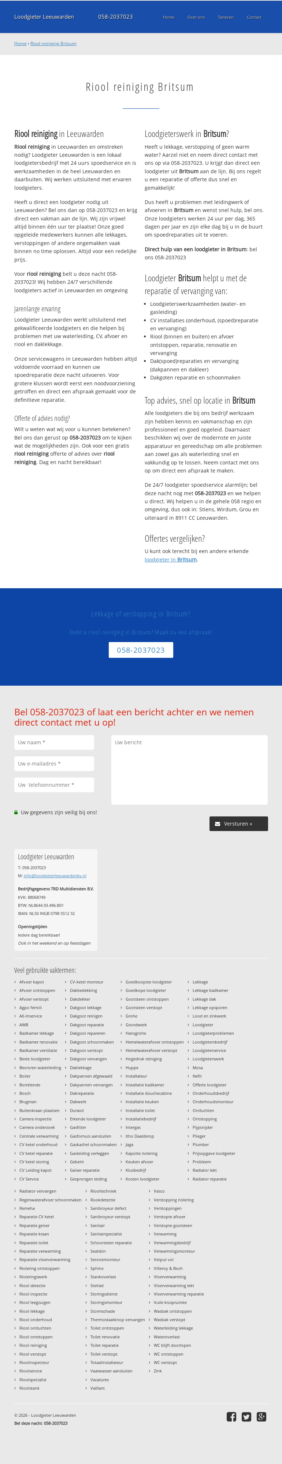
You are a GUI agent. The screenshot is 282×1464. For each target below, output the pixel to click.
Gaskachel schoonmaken (93, 1144)
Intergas (133, 1127)
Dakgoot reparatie (87, 1024)
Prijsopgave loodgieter (214, 1153)
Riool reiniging (33, 1345)
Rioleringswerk (33, 1276)
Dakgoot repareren (87, 1033)
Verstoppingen (168, 1208)
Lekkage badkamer (210, 990)
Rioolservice (30, 1371)
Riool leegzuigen (35, 1302)
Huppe (132, 1067)
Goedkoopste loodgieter (149, 982)
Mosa (198, 1067)
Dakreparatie (82, 1093)
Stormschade (102, 1311)
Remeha (27, 1208)
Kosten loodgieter (142, 1179)
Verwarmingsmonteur (174, 1251)
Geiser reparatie (85, 1170)
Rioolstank (29, 1388)
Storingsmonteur (106, 1302)
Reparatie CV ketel (36, 1216)
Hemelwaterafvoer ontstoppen (155, 1042)
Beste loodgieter (34, 1058)
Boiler (24, 1076)
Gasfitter (78, 1127)
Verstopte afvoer (169, 1216)
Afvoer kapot (31, 982)
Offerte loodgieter (209, 1084)
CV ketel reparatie (36, 1153)
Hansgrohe (136, 1033)
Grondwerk (136, 1024)
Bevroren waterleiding (40, 1067)
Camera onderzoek (37, 1127)
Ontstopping (205, 1119)
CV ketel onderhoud (38, 1144)
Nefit (197, 1076)
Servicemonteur (105, 1259)
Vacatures (99, 1379)
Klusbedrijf (136, 1170)
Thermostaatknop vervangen (117, 1319)
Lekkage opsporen (210, 1007)
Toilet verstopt (104, 1354)
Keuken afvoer (139, 1161)
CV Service (29, 1179)
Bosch (25, 1093)
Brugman (28, 1101)
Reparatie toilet (33, 1242)
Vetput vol (164, 1259)
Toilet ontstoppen (107, 1328)
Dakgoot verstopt (86, 1050)
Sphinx (97, 1268)
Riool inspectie (33, 1294)
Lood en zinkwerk (209, 1016)
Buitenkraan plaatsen (39, 1110)
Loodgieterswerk (208, 1058)
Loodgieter (203, 1024)
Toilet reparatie (104, 1345)
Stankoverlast (103, 1276)
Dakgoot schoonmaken (92, 1042)
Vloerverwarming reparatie (179, 1294)
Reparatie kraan (34, 1234)
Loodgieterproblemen (213, 1033)
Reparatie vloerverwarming (44, 1259)
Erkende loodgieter (88, 1119)
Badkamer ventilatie (38, 1050)
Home (20, 43)
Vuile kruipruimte (170, 1302)
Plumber (201, 1144)
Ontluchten (203, 1110)
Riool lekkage (32, 1311)
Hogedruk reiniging (144, 1058)
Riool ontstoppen (36, 1336)
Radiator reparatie (210, 1179)
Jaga (129, 1144)
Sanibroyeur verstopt (110, 1216)
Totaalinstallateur (106, 1362)
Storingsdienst (104, 1294)
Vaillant (97, 1388)
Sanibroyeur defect (108, 1208)
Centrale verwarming (39, 1136)
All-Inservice (30, 1016)
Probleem (202, 1161)
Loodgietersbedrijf (210, 1042)
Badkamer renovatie (38, 1042)
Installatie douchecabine (149, 1093)
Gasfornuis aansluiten (90, 1136)
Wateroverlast (167, 1336)
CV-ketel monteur (86, 982)
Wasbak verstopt (169, 1319)
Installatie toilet (140, 1110)
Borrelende (29, 1084)
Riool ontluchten (35, 1328)
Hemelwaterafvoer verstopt (151, 1050)
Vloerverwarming (170, 1276)
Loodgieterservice (209, 1050)
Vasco (159, 1191)
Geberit (77, 1161)
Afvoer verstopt (34, 999)
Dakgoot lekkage (85, 1007)
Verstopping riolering (174, 1199)
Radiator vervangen (37, 1191)
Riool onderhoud (35, 1319)
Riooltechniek (103, 1191)
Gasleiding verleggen (89, 1153)
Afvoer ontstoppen (37, 990)
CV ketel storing (34, 1161)
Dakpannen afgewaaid (91, 1076)
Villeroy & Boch (168, 1268)
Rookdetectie (102, 1199)
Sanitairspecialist (106, 1234)
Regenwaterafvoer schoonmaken (50, 1199)
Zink (158, 1371)
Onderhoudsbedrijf (211, 1093)
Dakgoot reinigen (86, 1016)
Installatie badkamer (145, 1084)
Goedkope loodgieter (146, 990)
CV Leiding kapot (35, 1170)
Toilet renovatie (105, 1336)
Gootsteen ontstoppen (147, 999)
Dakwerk (78, 1101)
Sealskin (98, 1251)
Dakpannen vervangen (91, 1084)
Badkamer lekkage (36, 1033)
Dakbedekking (83, 990)
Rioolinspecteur (34, 1362)
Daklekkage (81, 1067)
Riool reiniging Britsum (53, 43)
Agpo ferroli (30, 1007)
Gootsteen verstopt (144, 1007)
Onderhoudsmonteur (213, 1101)
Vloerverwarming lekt (174, 1285)
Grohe (131, 1016)
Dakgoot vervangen (88, 1058)
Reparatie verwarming (40, 1251)
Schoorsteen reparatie (111, 1242)
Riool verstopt (32, 1354)
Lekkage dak (204, 999)
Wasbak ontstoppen (173, 1311)
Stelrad (97, 1285)
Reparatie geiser (34, 1225)
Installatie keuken (142, 1101)
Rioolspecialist (33, 1379)
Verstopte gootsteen (173, 1225)
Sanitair (97, 1225)
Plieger (199, 1136)
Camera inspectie (35, 1119)
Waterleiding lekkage (173, 1328)
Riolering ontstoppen (39, 1268)
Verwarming (165, 1234)
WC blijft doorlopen (172, 1345)
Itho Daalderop (140, 1136)
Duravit (77, 1110)
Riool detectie (32, 1285)
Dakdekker (80, 999)
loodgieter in (171, 559)
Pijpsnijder (203, 1127)
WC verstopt (165, 1362)
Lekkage (200, 982)
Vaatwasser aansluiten (111, 1371)
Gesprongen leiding (88, 1179)
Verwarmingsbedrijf (172, 1242)
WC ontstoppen (168, 1354)
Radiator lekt (205, 1170)
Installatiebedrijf (141, 1119)
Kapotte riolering (141, 1153)
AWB (23, 1024)
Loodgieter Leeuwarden (44, 17)
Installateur (136, 1076)
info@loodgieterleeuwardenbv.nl (55, 875)
